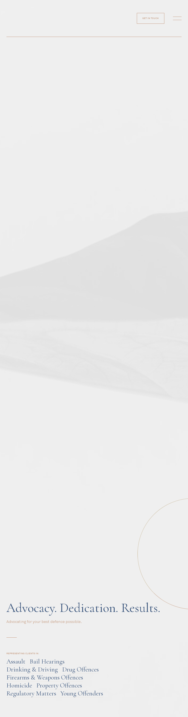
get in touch (150, 18)
